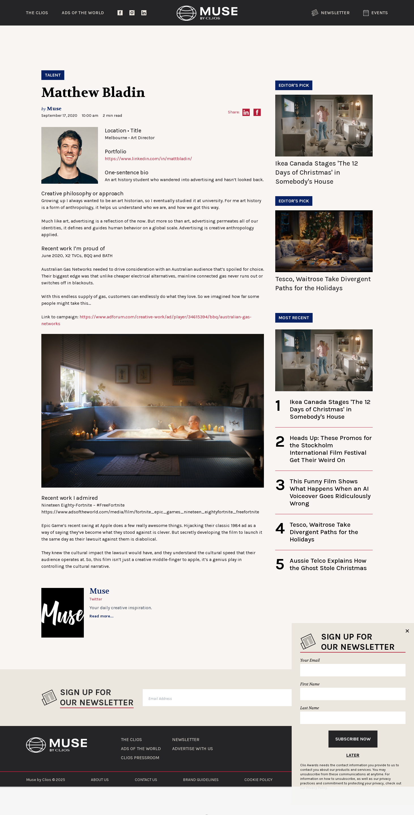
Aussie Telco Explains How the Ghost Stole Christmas (328, 564)
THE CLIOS (131, 739)
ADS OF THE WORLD (141, 748)
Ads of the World (83, 12)
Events (375, 13)
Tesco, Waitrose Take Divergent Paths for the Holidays (324, 532)
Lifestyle (185, 35)
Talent (53, 75)
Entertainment (120, 35)
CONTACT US (146, 779)
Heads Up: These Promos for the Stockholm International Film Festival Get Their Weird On (331, 449)
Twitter (95, 599)
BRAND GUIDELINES (201, 779)
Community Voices (255, 35)
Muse (54, 108)
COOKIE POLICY (258, 779)
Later (352, 755)
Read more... (101, 616)
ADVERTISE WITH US (192, 748)
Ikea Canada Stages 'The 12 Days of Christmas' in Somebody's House (316, 172)
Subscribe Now (353, 739)
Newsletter (330, 12)
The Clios (37, 12)
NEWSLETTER (185, 739)
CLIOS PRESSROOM (140, 757)
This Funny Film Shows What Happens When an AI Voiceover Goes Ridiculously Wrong (330, 492)
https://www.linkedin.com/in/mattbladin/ (148, 158)
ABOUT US (100, 779)
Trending (55, 35)
